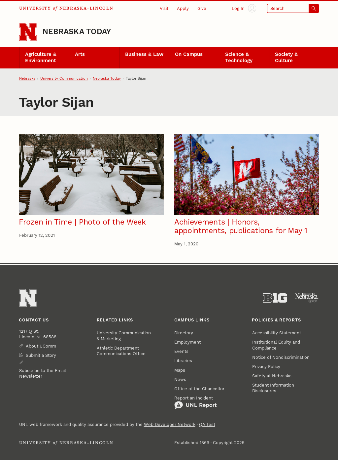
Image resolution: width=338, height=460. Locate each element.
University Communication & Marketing (124, 335)
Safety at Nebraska (271, 375)
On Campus (189, 54)
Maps (179, 370)
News (180, 379)
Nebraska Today (77, 31)
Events (181, 351)
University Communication (64, 78)
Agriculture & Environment (40, 57)
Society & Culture (286, 57)
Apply (183, 8)
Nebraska (27, 78)
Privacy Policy (266, 366)
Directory (183, 332)
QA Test (207, 424)
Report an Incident (195, 403)
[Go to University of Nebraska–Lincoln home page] (28, 32)
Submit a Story (41, 355)
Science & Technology (239, 57)
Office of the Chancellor (199, 388)
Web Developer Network (169, 424)
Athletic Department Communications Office (121, 351)
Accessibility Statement (276, 332)
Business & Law (144, 54)
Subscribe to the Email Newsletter (42, 373)
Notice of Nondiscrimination (281, 357)
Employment (187, 342)
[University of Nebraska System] (307, 298)
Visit (164, 8)
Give (201, 8)
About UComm (41, 346)
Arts (80, 54)
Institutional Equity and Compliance (276, 345)
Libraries (183, 360)
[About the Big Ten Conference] (275, 298)
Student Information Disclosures (273, 388)
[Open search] (293, 8)
